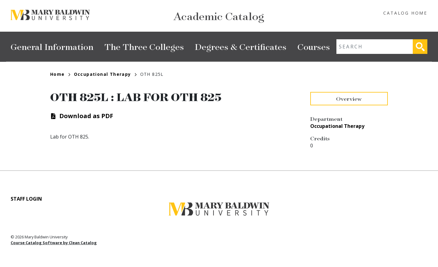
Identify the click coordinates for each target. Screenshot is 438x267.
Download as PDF (86, 116)
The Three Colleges (144, 46)
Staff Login (26, 198)
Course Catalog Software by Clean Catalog (54, 242)
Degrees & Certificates (241, 46)
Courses (313, 46)
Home (60, 74)
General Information (52, 46)
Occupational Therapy (105, 74)
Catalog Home (405, 13)
